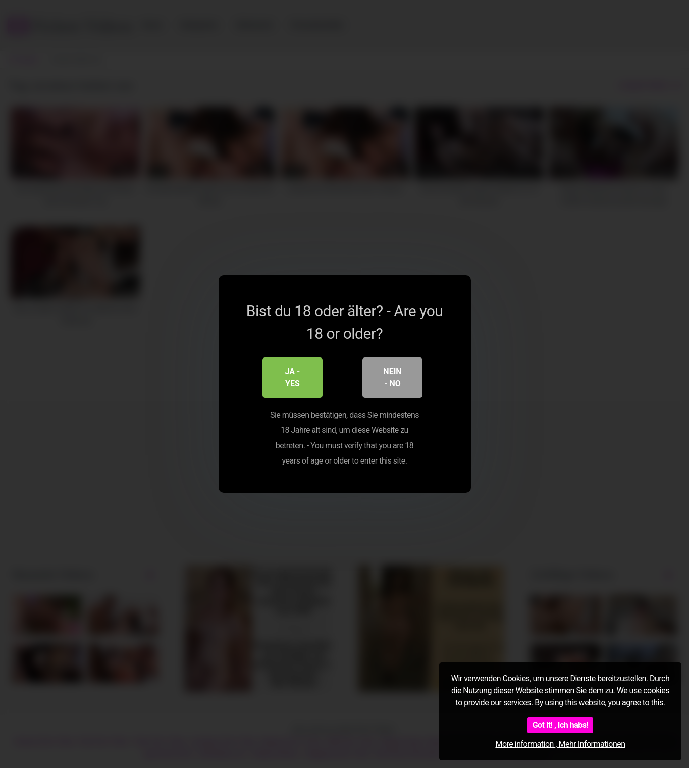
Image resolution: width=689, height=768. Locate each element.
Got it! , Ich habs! (561, 725)
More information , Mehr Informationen (560, 744)
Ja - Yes (292, 377)
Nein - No (392, 377)
